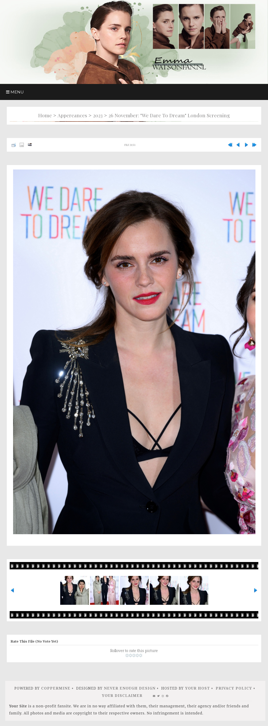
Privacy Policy (234, 688)
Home (45, 115)
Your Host (197, 688)
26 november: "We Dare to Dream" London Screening (169, 115)
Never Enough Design (129, 688)
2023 (98, 115)
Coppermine (55, 688)
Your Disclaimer (122, 695)
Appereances (72, 115)
